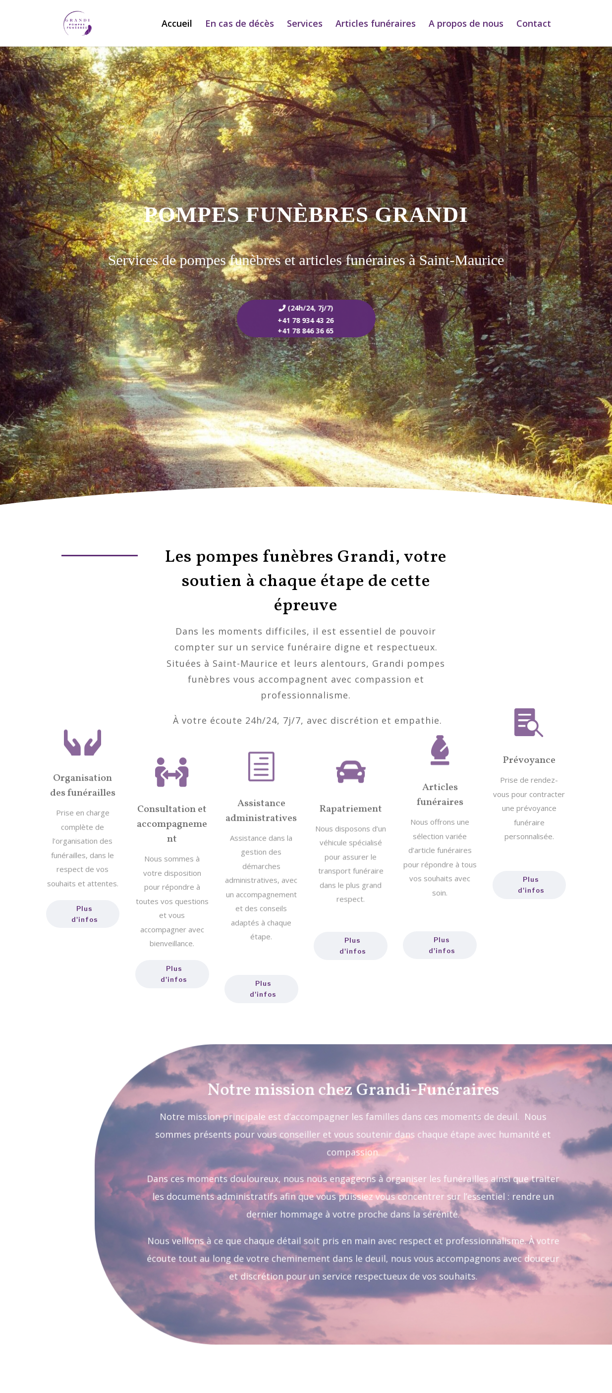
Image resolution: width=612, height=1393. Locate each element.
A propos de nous (466, 24)
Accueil (177, 24)
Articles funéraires (375, 24)
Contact (533, 24)
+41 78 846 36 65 (291, 330)
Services (305, 24)
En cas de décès (239, 24)
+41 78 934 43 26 (291, 320)
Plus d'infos (84, 914)
